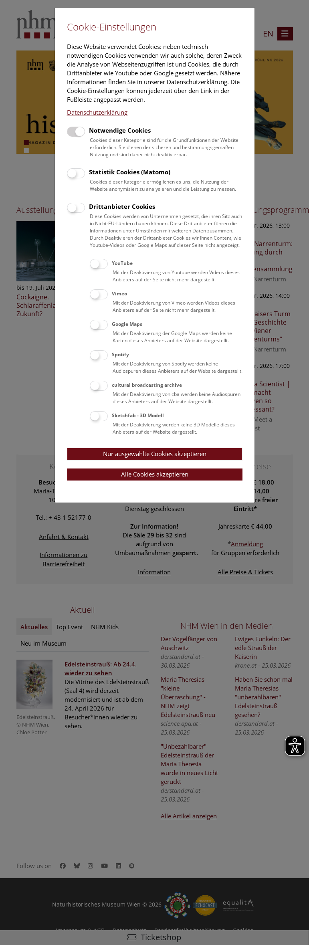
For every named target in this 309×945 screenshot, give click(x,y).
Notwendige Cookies (120, 130)
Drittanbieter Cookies (122, 206)
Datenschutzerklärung (97, 112)
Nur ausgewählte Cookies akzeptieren (154, 454)
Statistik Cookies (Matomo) (129, 172)
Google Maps (127, 324)
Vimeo (119, 293)
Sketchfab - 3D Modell (138, 415)
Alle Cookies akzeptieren (154, 474)
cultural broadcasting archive (147, 385)
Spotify (120, 354)
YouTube (122, 263)
